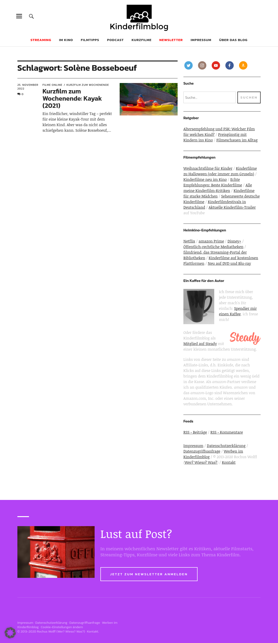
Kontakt (229, 462)
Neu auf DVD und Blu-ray (229, 263)
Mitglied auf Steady (200, 343)
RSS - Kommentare (227, 432)
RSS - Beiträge (195, 432)
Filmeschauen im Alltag (237, 140)
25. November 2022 (27, 87)
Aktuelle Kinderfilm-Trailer (232, 207)
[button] (10, 633)
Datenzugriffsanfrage (201, 451)
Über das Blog (233, 39)
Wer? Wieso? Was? (201, 462)
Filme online (52, 85)
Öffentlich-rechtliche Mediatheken (213, 246)
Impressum (201, 39)
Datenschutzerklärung (226, 445)
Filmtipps (90, 39)
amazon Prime (211, 241)
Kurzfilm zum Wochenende (88, 85)
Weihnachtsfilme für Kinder (207, 168)
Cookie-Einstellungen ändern (62, 627)
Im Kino (66, 39)
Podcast (115, 39)
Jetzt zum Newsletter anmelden (149, 574)
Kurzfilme (142, 39)
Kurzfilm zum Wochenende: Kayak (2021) (72, 98)
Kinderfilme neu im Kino (205, 179)
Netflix (189, 241)
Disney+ (234, 241)
